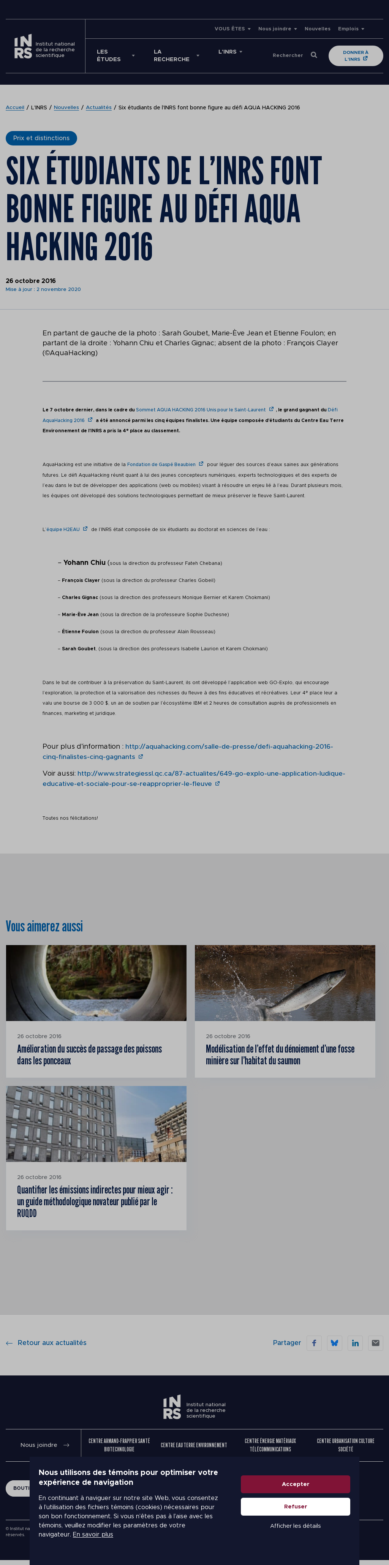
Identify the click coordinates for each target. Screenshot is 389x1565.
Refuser (325, 1516)
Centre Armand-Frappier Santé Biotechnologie (119, 1450)
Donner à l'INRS (357, 56)
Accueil (15, 108)
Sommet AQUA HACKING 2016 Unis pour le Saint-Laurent (201, 410)
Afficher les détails (325, 1535)
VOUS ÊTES (230, 29)
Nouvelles (317, 29)
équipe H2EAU (63, 528)
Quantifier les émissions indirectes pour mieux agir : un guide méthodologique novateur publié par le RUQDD (93, 1204)
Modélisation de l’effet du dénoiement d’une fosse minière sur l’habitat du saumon (277, 1054)
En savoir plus (63, 1539)
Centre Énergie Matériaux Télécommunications (270, 1450)
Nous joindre (274, 29)
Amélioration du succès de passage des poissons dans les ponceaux (82, 1054)
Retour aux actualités (46, 1348)
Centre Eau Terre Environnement (194, 1450)
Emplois (348, 29)
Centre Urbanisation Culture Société (346, 1450)
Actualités (99, 108)
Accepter (325, 1493)
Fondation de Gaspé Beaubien (161, 464)
